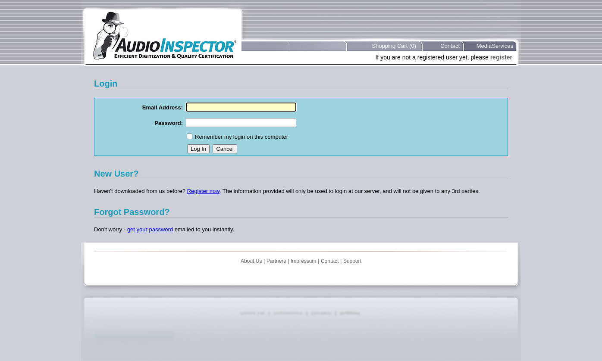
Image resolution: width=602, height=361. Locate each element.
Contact (450, 46)
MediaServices (495, 46)
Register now (203, 191)
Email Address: (162, 107)
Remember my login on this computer (241, 137)
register (501, 57)
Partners (276, 261)
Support (352, 261)
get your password (150, 229)
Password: (168, 123)
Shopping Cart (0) (394, 46)
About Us (251, 261)
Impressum (303, 261)
